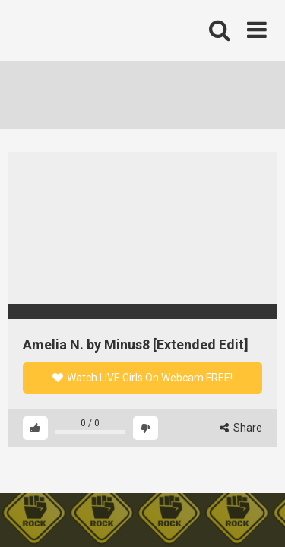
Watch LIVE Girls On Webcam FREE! (142, 378)
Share (241, 428)
